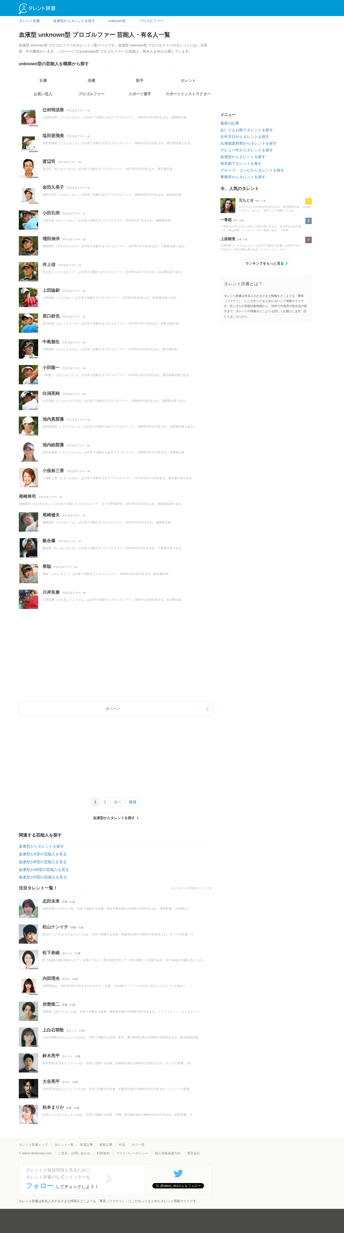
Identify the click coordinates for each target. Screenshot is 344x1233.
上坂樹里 (227, 239)
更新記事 (105, 1145)
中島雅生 (51, 342)
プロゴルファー (91, 94)
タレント (188, 80)
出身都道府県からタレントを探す (248, 143)
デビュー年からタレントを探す (246, 150)
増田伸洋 (51, 238)
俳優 (91, 80)
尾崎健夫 (51, 515)
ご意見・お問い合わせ (74, 1153)
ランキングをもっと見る (264, 263)
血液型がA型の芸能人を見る (43, 854)
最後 (133, 802)
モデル (66, 978)
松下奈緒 (51, 952)
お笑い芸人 (43, 94)
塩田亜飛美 (53, 135)
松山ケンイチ (55, 927)
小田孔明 (51, 213)
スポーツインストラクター (188, 94)
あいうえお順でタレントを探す (246, 130)
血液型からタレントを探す (114, 818)
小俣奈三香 (53, 470)
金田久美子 (53, 187)
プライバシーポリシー (132, 1153)
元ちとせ (246, 200)
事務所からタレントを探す (243, 177)
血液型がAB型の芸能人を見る (44, 869)
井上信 (48, 264)
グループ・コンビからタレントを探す (252, 170)
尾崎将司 (27, 496)
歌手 (140, 80)
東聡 (46, 566)
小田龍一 (51, 367)
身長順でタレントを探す (241, 163)
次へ (117, 802)
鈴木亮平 (51, 1055)
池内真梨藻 (53, 419)
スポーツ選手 (139, 94)
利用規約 (103, 1153)
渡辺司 (48, 161)
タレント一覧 (64, 1145)
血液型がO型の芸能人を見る (43, 877)
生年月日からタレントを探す (244, 136)
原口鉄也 (51, 316)
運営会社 (193, 1153)
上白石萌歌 (53, 1030)
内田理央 (51, 978)
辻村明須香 (53, 110)
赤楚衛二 (51, 1004)
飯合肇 (48, 540)
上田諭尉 (51, 290)
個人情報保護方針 (168, 1153)
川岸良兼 (51, 592)
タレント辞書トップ (33, 1145)
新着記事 (86, 1145)
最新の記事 (229, 123)
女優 (43, 80)
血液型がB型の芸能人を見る (43, 862)
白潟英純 (51, 393)
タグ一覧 (138, 1145)
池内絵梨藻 (53, 445)
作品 (122, 1145)
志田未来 (51, 901)
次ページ (113, 709)
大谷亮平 (51, 1081)
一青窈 (226, 220)
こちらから (240, 316)
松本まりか (53, 1107)
